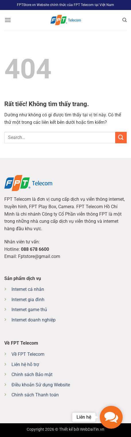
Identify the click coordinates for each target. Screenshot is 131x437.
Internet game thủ (29, 309)
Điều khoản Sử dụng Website (40, 385)
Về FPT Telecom (27, 354)
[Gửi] (121, 137)
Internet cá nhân (27, 289)
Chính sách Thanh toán (35, 395)
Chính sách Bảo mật (31, 374)
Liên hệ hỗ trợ (25, 364)
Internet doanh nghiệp (33, 320)
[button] (7, 20)
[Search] (124, 20)
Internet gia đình (27, 299)
